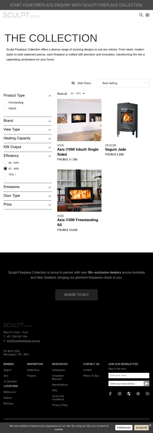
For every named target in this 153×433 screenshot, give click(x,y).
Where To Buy (91, 376)
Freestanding (16, 102)
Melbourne (10, 392)
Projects (31, 376)
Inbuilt (12, 108)
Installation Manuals (58, 377)
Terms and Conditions (58, 398)
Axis (6, 376)
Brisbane (9, 403)
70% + (12, 174)
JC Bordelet (10, 381)
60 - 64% (14, 162)
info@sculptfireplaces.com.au (23, 341)
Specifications (60, 385)
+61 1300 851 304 (16, 336)
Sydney (8, 398)
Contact (87, 370)
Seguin (7, 370)
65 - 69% (14, 168)
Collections (33, 370)
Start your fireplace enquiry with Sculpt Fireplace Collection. (76, 5)
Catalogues (58, 370)
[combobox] (123, 83)
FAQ (54, 390)
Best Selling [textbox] (109, 83)
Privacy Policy (60, 405)
